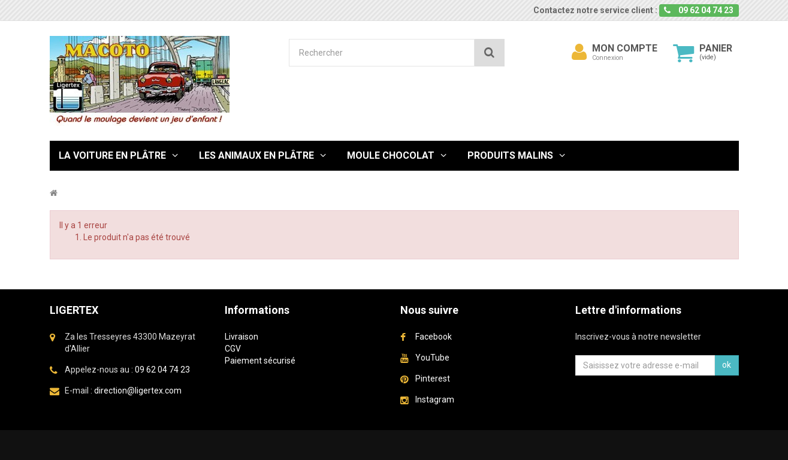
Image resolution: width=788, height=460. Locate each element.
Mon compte (624, 48)
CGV (233, 348)
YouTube (432, 357)
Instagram (434, 399)
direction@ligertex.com (138, 390)
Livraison (241, 336)
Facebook (433, 336)
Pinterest (432, 378)
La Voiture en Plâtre (112, 155)
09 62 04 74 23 (162, 369)
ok (726, 365)
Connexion (607, 58)
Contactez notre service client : (595, 10)
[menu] (579, 52)
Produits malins (510, 155)
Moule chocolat (390, 155)
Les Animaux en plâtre (256, 155)
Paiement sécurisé (260, 360)
